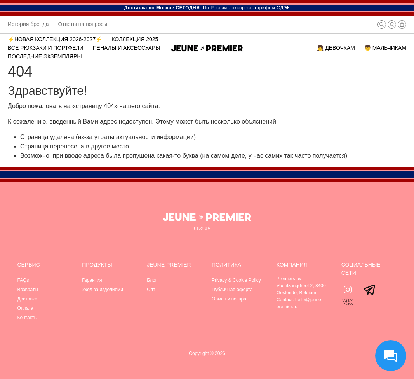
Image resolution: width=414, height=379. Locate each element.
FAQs (23, 280)
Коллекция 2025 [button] (134, 39)
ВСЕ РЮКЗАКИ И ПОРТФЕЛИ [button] (45, 48)
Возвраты (27, 289)
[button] (381, 24)
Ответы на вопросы (82, 24)
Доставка (27, 299)
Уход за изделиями (102, 289)
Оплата (25, 308)
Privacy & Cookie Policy (236, 280)
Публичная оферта (232, 289)
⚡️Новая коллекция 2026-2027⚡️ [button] (55, 39)
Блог (152, 280)
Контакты (27, 317)
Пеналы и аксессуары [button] (126, 48)
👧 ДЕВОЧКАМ (336, 48)
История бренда (28, 24)
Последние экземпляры (45, 56)
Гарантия (92, 280)
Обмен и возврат (230, 299)
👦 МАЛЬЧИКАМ (385, 48)
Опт (151, 289)
